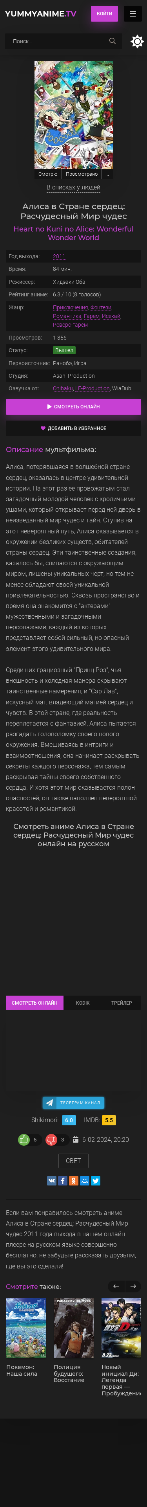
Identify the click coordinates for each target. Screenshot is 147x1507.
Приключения (70, 307)
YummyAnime (40, 13)
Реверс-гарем (70, 325)
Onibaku (63, 388)
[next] (133, 1286)
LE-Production (92, 388)
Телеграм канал (80, 1103)
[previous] (116, 1286)
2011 (59, 256)
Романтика (67, 316)
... (107, 174)
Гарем (92, 316)
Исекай (111, 316)
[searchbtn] (112, 41)
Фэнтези (101, 307)
